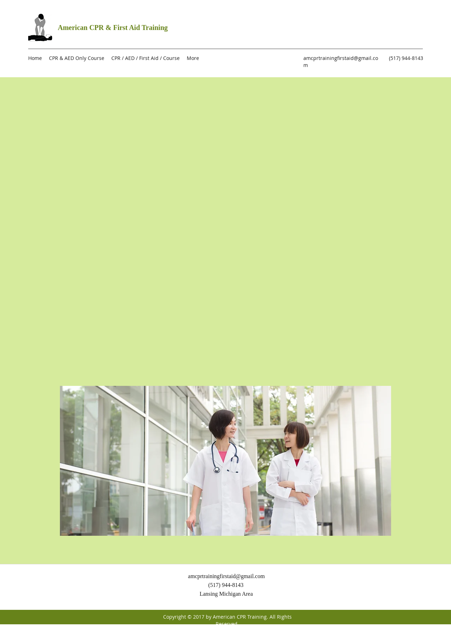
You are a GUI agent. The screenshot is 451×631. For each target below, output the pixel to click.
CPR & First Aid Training (128, 27)
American (73, 27)
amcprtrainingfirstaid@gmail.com (226, 576)
